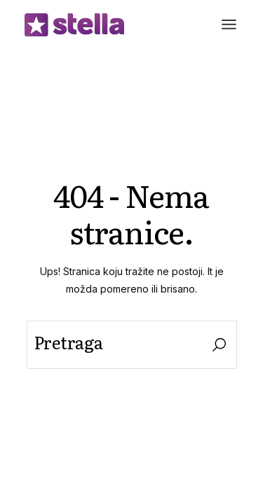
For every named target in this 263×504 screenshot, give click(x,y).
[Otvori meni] (229, 24)
